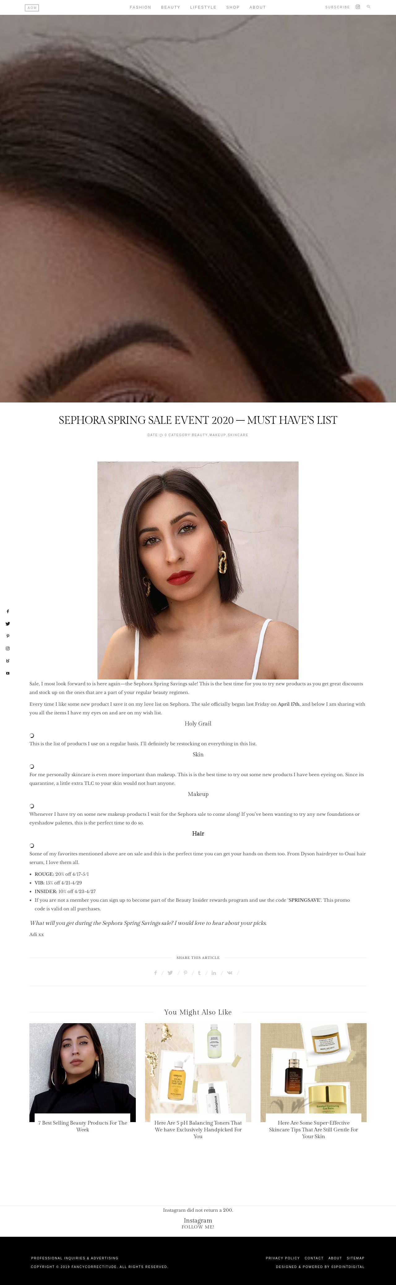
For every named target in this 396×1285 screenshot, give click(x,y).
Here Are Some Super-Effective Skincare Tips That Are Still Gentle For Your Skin (313, 1130)
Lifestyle (203, 7)
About (258, 7)
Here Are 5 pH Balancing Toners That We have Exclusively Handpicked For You (198, 1130)
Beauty (171, 7)
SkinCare (238, 435)
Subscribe (337, 7)
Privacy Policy (283, 1258)
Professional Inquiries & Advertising (75, 1258)
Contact (314, 1258)
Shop (233, 7)
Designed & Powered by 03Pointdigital (320, 1267)
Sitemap (356, 1258)
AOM (32, 8)
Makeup (217, 435)
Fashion (141, 7)
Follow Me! (198, 1227)
